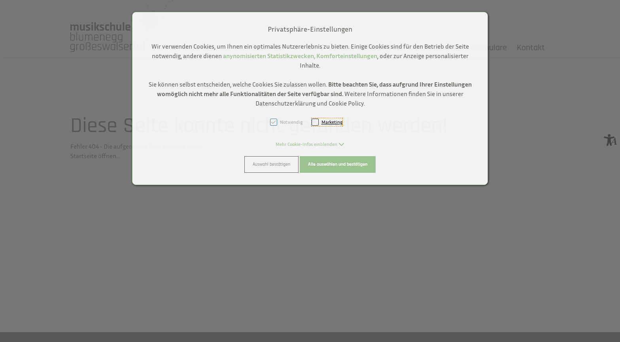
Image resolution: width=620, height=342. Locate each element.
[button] (310, 144)
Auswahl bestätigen (271, 164)
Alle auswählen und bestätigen (337, 164)
